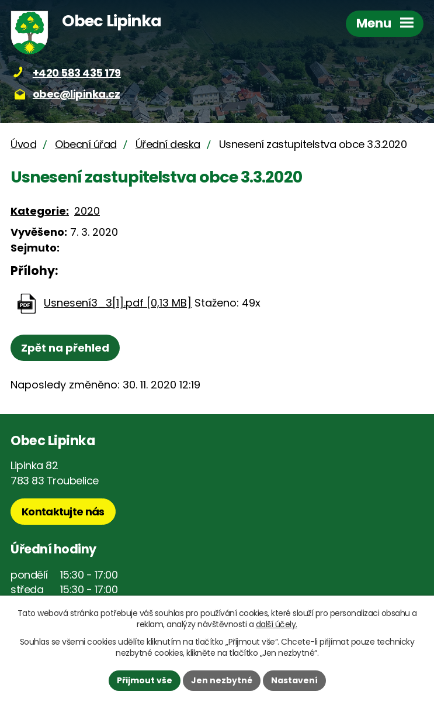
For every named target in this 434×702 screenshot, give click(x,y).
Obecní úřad (86, 144)
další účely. (276, 624)
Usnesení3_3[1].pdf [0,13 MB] (118, 302)
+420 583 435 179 (77, 73)
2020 (87, 211)
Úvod (23, 144)
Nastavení (294, 680)
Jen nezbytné (221, 680)
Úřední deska (168, 144)
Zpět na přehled (65, 347)
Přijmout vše (144, 680)
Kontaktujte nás (63, 511)
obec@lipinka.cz (76, 94)
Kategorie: (40, 211)
